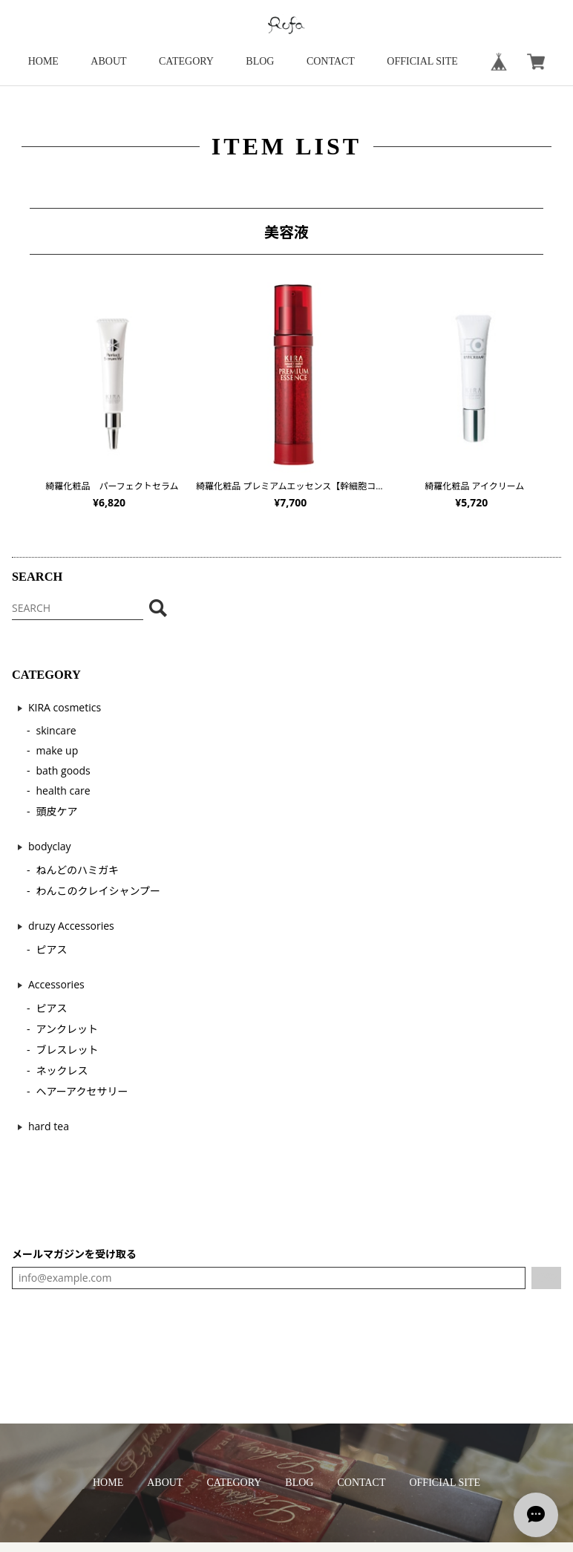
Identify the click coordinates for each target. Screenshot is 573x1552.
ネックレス (62, 1070)
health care (63, 790)
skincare (56, 730)
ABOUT (108, 61)
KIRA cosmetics (64, 707)
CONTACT (331, 61)
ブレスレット (67, 1050)
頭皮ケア (57, 811)
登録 (546, 1278)
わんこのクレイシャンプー (98, 891)
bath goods (63, 770)
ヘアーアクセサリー (82, 1091)
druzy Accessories (71, 926)
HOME (43, 61)
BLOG (260, 61)
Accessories (56, 984)
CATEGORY (186, 61)
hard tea (48, 1126)
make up (57, 750)
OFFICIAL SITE (422, 61)
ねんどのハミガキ (77, 870)
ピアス (52, 949)
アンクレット (67, 1029)
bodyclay (49, 846)
